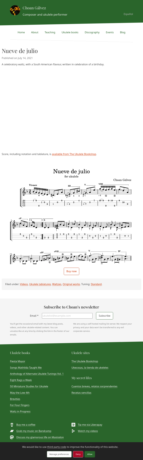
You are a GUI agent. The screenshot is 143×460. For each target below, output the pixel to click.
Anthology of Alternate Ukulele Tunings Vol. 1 (37, 373)
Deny (78, 454)
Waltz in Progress (20, 411)
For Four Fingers (19, 405)
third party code (56, 447)
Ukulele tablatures (40, 284)
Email (34, 315)
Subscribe (104, 315)
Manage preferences (59, 454)
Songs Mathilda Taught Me (26, 367)
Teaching (50, 32)
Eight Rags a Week (21, 380)
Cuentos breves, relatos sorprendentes (94, 386)
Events (110, 32)
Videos (24, 284)
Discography (92, 32)
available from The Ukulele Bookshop (74, 154)
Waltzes (56, 284)
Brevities (15, 399)
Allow (89, 454)
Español (128, 14)
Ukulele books (70, 32)
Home (21, 32)
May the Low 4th (20, 392)
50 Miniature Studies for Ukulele (29, 386)
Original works (71, 284)
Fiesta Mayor (17, 361)
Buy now (71, 271)
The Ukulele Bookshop (85, 361)
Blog (122, 32)
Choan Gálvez (34, 7)
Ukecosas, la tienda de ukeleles (90, 367)
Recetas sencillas (81, 392)
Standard (96, 284)
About (34, 32)
